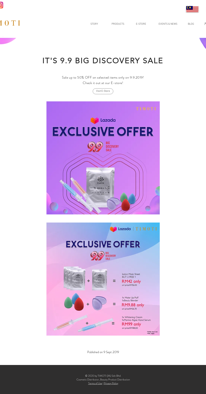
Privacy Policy (111, 383)
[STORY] (94, 24)
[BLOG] (191, 24)
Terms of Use (95, 383)
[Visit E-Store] (103, 91)
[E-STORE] (141, 24)
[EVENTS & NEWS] (168, 24)
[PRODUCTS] (118, 24)
